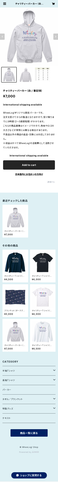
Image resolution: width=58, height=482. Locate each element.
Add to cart (29, 165)
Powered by (29, 452)
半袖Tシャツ (8, 370)
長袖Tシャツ (8, 380)
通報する (51, 182)
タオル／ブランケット (12, 399)
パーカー (6, 389)
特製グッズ (7, 408)
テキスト (6, 418)
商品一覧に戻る (29, 433)
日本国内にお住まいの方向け (29, 174)
